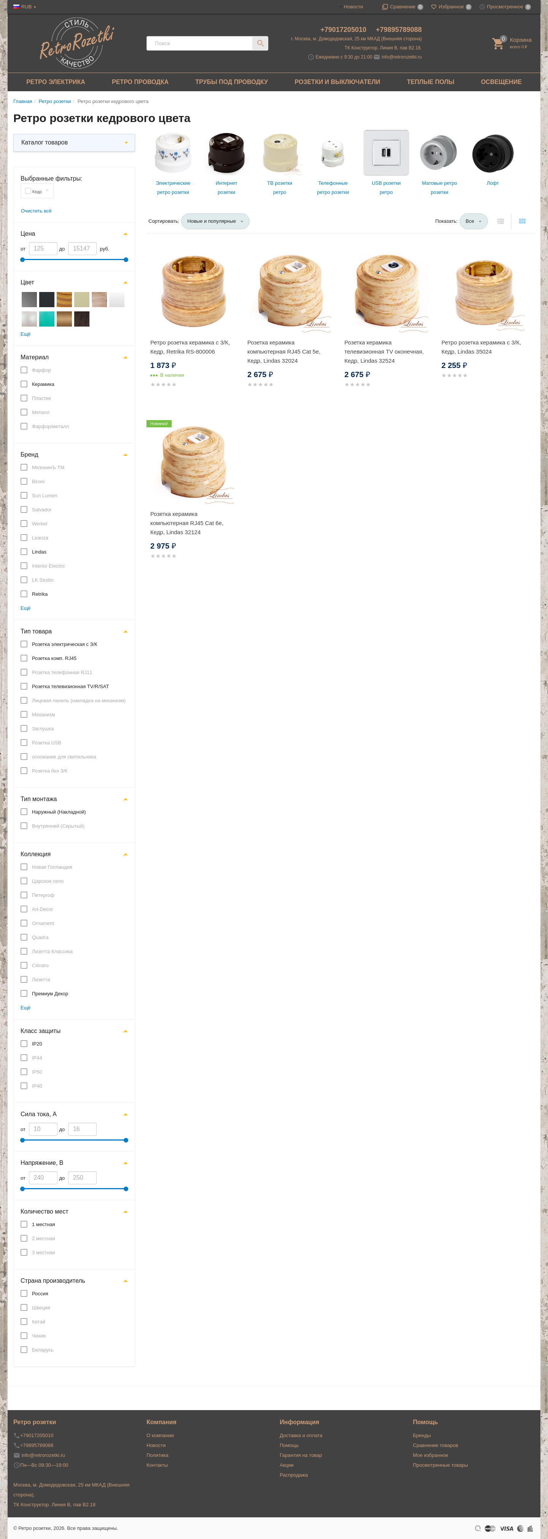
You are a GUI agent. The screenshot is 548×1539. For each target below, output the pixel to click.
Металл (40, 412)
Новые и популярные (211, 221)
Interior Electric (48, 566)
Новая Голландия (52, 867)
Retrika (40, 594)
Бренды (422, 1435)
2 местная (43, 1238)
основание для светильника (64, 757)
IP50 (37, 1072)
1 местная (43, 1224)
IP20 (37, 1044)
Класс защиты (41, 1031)
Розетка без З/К (49, 771)
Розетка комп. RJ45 (54, 658)
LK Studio (42, 580)
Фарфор (41, 370)
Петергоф (43, 895)
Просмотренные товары (440, 1465)
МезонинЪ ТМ (48, 467)
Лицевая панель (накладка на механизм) (79, 700)
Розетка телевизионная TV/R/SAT (70, 686)
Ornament (43, 923)
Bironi (38, 481)
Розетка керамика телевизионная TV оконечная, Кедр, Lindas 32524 (384, 351)
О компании (160, 1435)
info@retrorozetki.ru (402, 57)
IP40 (37, 1086)
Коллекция (36, 854)
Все (470, 221)
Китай (38, 1322)
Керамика (43, 384)
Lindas (39, 552)
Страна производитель (53, 1280)
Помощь (289, 1445)
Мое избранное (430, 1455)
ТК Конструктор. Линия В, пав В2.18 (54, 1504)
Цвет (27, 282)
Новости (353, 7)
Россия (40, 1293)
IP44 (37, 1058)
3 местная (43, 1252)
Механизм (43, 714)
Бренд (29, 454)
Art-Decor (42, 909)
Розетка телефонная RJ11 (62, 672)
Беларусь (43, 1350)
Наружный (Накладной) (59, 812)
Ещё (26, 334)
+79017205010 (344, 29)
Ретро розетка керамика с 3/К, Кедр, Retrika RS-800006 (190, 347)
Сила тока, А (39, 1114)
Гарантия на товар (301, 1455)
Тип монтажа (39, 799)
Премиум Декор (50, 993)
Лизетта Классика (52, 951)
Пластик (41, 398)
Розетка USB (46, 743)
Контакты (157, 1465)
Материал (35, 357)
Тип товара (36, 631)
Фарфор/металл (50, 426)
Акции (286, 1465)
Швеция (41, 1308)
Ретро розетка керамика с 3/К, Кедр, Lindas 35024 (481, 347)
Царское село (48, 881)
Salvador (41, 509)
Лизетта (41, 979)
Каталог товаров (44, 142)
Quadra (40, 937)
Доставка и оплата (301, 1435)
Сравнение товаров (435, 1445)
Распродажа (294, 1475)
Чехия (39, 1336)
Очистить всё (36, 211)
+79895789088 (399, 29)
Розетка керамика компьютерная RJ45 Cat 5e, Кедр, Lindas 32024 (283, 351)
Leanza (40, 538)
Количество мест (44, 1211)
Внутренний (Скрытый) (58, 826)
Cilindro (40, 965)
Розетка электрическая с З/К (64, 644)
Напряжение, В (42, 1163)
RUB (26, 7)
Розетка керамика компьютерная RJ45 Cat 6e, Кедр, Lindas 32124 (186, 523)
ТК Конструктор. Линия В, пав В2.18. (383, 48)
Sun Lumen (44, 495)
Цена (28, 233)
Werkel (39, 524)
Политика (158, 1455)
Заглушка (43, 728)
